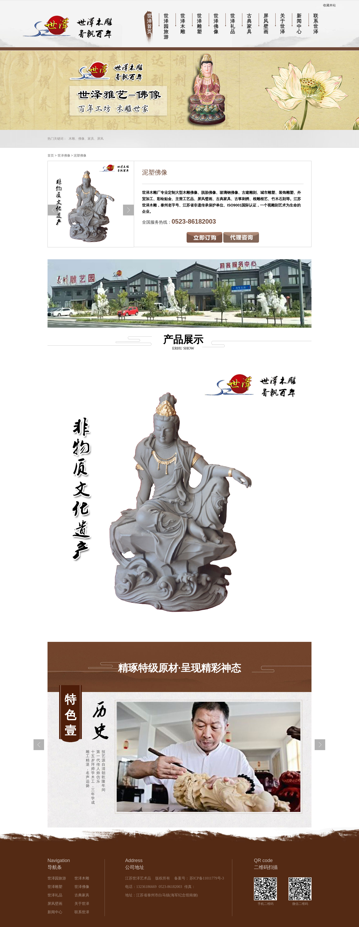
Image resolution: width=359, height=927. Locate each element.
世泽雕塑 (199, 23)
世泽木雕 (182, 23)
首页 (51, 155)
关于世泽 (282, 23)
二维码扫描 (266, 867)
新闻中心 (299, 23)
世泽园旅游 (166, 26)
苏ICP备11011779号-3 (206, 878)
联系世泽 (315, 23)
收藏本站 (329, 5)
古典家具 (249, 23)
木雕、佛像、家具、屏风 (86, 138)
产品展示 (179, 342)
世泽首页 (149, 23)
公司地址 (134, 867)
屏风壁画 (265, 23)
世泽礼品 (232, 23)
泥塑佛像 (80, 155)
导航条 (55, 867)
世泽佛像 (216, 23)
